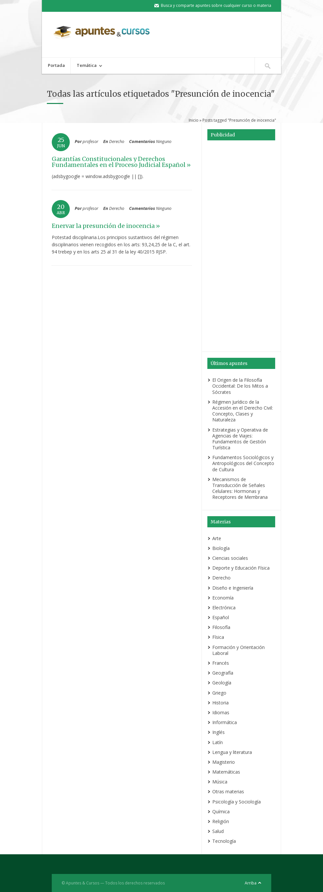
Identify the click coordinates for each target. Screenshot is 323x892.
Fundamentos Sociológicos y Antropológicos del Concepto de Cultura (243, 463)
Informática (224, 722)
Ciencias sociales (230, 558)
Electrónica (224, 607)
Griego (219, 693)
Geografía (222, 673)
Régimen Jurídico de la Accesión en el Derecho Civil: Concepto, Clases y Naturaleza (242, 411)
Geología (221, 682)
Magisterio (223, 762)
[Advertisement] (241, 247)
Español (220, 617)
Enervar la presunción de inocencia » (106, 226)
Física (218, 637)
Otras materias (228, 791)
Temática (86, 66)
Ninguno (163, 141)
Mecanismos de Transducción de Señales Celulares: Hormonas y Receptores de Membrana (240, 488)
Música (219, 782)
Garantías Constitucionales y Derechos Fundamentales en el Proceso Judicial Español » (121, 162)
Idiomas (220, 712)
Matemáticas (226, 772)
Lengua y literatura (232, 752)
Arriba (250, 883)
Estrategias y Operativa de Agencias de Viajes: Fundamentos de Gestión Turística (240, 439)
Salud (218, 831)
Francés (220, 663)
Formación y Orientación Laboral (238, 650)
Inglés (218, 732)
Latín (217, 742)
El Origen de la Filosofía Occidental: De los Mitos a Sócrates (240, 386)
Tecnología (224, 841)
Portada (56, 65)
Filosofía (221, 627)
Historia (220, 702)
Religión (220, 821)
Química (221, 811)
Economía (223, 598)
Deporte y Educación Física (241, 568)
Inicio (194, 120)
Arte (216, 538)
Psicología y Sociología (236, 802)
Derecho (116, 141)
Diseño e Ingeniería (232, 588)
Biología (221, 548)
